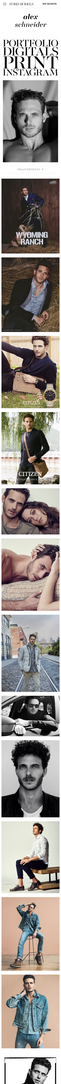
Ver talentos (49, 4)
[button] (30, 62)
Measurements (30, 170)
